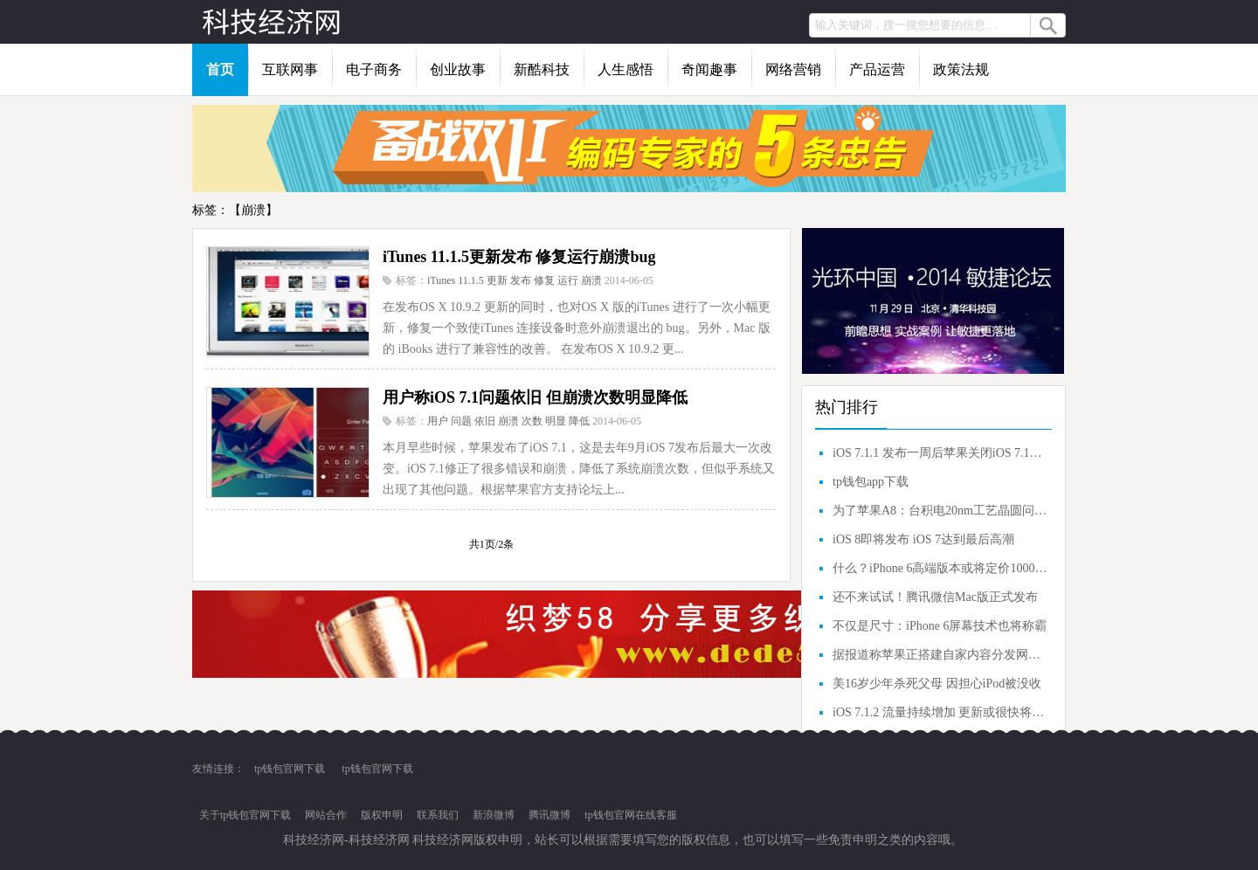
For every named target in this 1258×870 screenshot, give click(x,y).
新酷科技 (542, 69)
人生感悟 (625, 69)
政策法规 (961, 69)
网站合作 (326, 815)
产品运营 (877, 69)
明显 (555, 421)
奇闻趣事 (709, 69)
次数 (532, 421)
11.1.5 (471, 280)
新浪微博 (494, 815)
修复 (544, 280)
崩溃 (591, 280)
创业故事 (458, 69)
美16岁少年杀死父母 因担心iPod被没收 (937, 683)
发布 (520, 280)
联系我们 (438, 815)
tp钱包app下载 (871, 481)
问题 (461, 421)
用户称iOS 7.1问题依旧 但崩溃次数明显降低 (535, 397)
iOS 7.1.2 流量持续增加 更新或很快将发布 (940, 712)
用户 (437, 421)
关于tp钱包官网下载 (245, 815)
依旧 (484, 421)
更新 (497, 280)
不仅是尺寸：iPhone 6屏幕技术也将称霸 (940, 625)
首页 (220, 69)
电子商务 (374, 69)
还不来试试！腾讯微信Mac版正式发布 (935, 597)
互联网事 (290, 69)
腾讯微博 (549, 815)
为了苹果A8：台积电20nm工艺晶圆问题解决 (940, 510)
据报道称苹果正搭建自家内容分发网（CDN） (940, 654)
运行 (567, 280)
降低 (579, 421)
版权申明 (382, 815)
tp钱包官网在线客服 (630, 815)
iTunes (441, 280)
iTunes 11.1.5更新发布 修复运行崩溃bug (519, 257)
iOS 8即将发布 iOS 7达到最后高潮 (923, 539)
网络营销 (793, 69)
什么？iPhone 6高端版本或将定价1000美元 (940, 568)
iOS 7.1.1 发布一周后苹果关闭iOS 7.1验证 (940, 452)
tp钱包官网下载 (289, 769)
